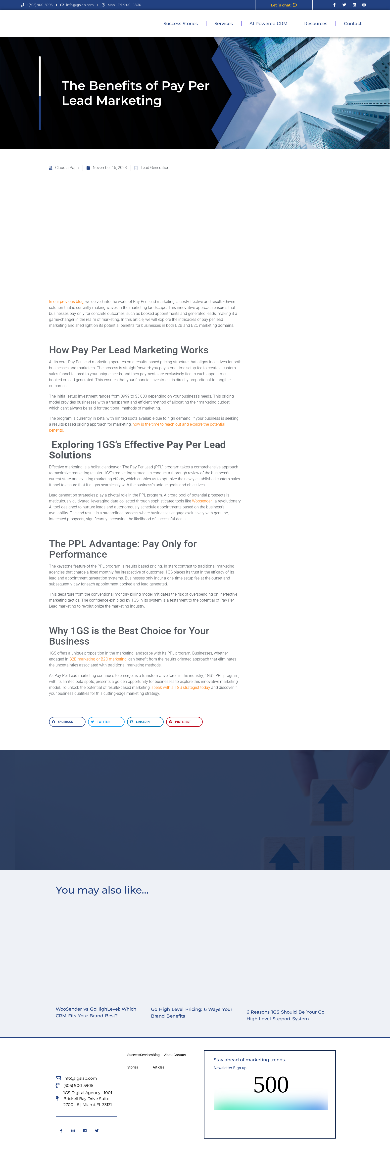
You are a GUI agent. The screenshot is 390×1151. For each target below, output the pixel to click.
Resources (315, 23)
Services (223, 23)
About (169, 1055)
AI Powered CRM (268, 23)
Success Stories (180, 23)
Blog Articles (158, 1061)
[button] (67, 722)
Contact (353, 23)
